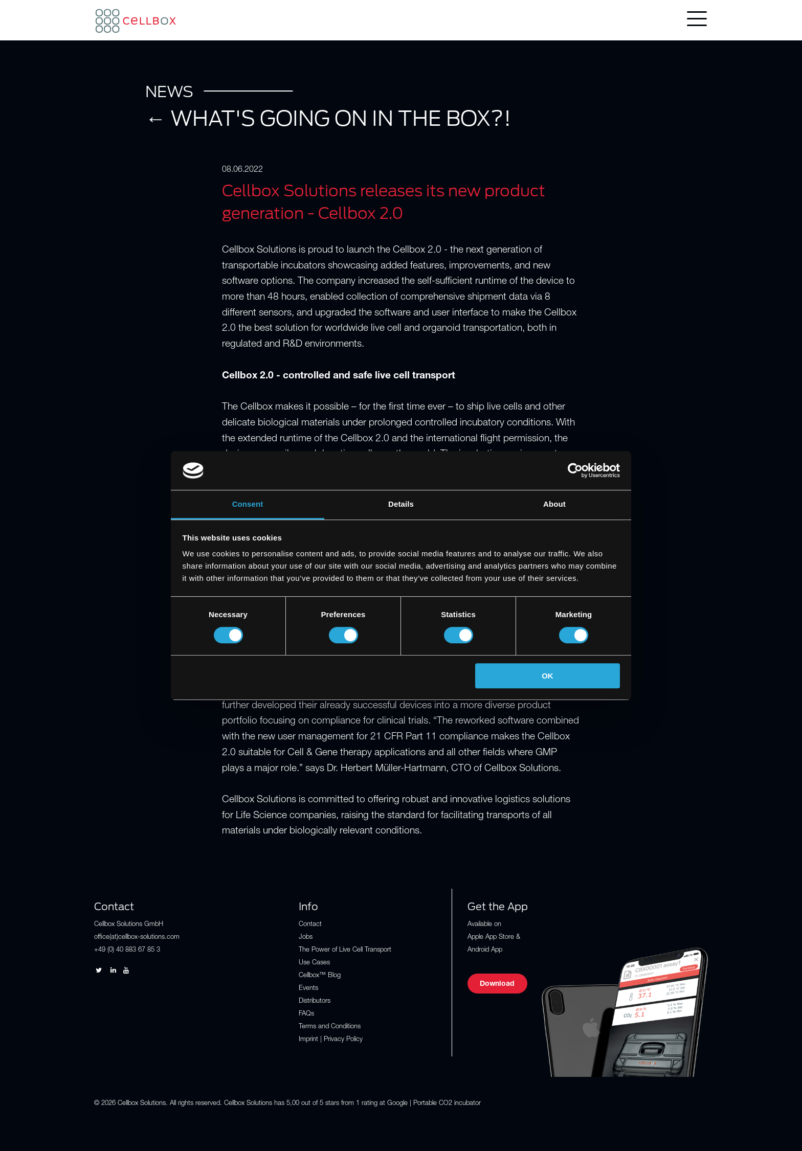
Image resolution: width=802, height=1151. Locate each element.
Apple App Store (490, 937)
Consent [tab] (247, 504)
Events (308, 988)
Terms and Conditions (330, 1027)
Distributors (314, 1001)
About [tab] (554, 504)
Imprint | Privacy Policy (331, 1039)
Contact (310, 924)
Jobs (306, 937)
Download (497, 984)
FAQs (306, 1014)
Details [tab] (401, 504)
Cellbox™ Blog (320, 976)
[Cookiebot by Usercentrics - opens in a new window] (575, 470)
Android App (484, 950)
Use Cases (314, 963)
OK (547, 675)
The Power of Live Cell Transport (345, 950)
